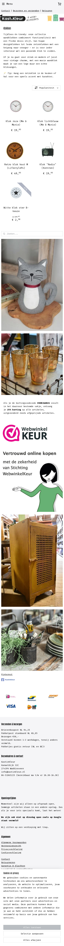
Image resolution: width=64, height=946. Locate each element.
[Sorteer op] (46, 88)
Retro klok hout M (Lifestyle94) (16, 166)
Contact (5, 10)
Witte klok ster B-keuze (16, 209)
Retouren (47, 10)
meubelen (16, 891)
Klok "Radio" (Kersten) (48, 166)
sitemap (32, 936)
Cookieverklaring (11, 852)
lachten (20, 866)
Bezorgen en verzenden (26, 10)
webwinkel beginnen (53, 936)
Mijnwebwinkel (38, 941)
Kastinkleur (8, 679)
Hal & (5, 908)
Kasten (5, 888)
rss (40, 936)
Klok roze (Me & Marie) (16, 123)
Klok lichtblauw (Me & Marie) (47, 123)
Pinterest (6, 674)
